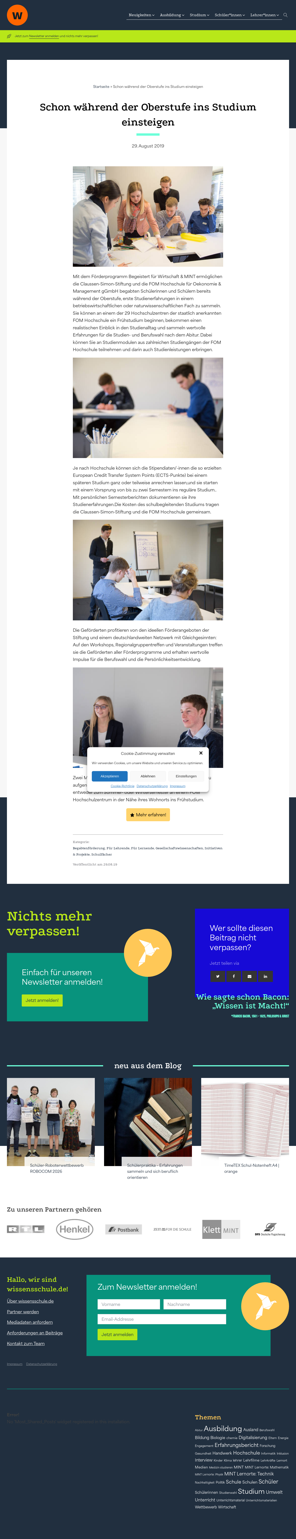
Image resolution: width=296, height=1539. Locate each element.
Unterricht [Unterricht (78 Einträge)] (205, 1499)
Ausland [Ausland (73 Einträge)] (250, 1429)
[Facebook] (233, 976)
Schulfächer (101, 854)
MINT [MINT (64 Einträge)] (239, 1467)
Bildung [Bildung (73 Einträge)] (202, 1437)
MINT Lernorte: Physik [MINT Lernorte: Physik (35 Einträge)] (209, 1474)
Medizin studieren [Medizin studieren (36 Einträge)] (221, 1467)
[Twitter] (217, 976)
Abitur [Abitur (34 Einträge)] (199, 1430)
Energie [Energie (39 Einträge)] (283, 1438)
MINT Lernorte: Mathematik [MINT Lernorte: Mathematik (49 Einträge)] (267, 1467)
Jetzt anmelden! (42, 1000)
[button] (201, 753)
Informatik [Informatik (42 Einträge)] (268, 1453)
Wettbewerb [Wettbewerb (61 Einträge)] (206, 1507)
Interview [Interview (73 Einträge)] (204, 1460)
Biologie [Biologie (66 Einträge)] (217, 1437)
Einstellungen (186, 776)
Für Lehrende (118, 848)
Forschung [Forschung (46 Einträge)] (267, 1446)
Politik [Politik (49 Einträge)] (220, 1482)
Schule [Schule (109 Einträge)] (233, 1481)
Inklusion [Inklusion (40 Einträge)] (283, 1453)
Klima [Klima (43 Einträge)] (228, 1460)
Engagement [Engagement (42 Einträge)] (204, 1446)
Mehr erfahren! (151, 814)
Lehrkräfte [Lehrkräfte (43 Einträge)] (268, 1460)
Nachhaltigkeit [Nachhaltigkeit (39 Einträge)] (205, 1482)
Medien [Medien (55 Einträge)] (201, 1467)
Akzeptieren (110, 776)
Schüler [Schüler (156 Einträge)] (268, 1481)
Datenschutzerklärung (152, 786)
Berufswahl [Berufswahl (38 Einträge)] (266, 1430)
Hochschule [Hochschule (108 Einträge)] (246, 1453)
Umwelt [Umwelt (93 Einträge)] (274, 1492)
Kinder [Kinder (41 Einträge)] (218, 1460)
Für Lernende (142, 848)
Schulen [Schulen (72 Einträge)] (249, 1482)
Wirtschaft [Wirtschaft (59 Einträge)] (227, 1507)
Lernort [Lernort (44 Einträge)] (282, 1460)
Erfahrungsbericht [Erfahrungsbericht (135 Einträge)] (237, 1445)
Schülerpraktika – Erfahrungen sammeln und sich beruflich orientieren (155, 1171)
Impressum (177, 786)
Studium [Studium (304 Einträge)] (251, 1491)
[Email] (249, 976)
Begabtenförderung (89, 848)
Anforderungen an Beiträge (35, 1332)
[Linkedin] (265, 976)
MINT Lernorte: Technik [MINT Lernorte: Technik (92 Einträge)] (249, 1473)
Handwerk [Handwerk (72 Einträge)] (222, 1453)
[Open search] (285, 15)
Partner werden (23, 1311)
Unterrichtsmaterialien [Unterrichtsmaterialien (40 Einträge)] (261, 1500)
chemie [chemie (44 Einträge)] (231, 1438)
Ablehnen (148, 776)
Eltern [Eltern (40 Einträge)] (272, 1438)
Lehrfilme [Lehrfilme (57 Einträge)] (251, 1460)
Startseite (101, 87)
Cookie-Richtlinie (122, 786)
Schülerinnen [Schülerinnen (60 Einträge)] (206, 1492)
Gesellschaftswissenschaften (179, 848)
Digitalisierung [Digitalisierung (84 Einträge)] (253, 1437)
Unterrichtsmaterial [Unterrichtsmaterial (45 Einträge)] (230, 1500)
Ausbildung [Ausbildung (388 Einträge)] (223, 1428)
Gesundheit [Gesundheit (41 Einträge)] (203, 1453)
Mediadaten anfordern (30, 1322)
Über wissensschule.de (30, 1301)
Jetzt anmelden (117, 1334)
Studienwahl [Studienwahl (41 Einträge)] (228, 1492)
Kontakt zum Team (26, 1343)
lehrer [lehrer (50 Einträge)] (237, 1460)
